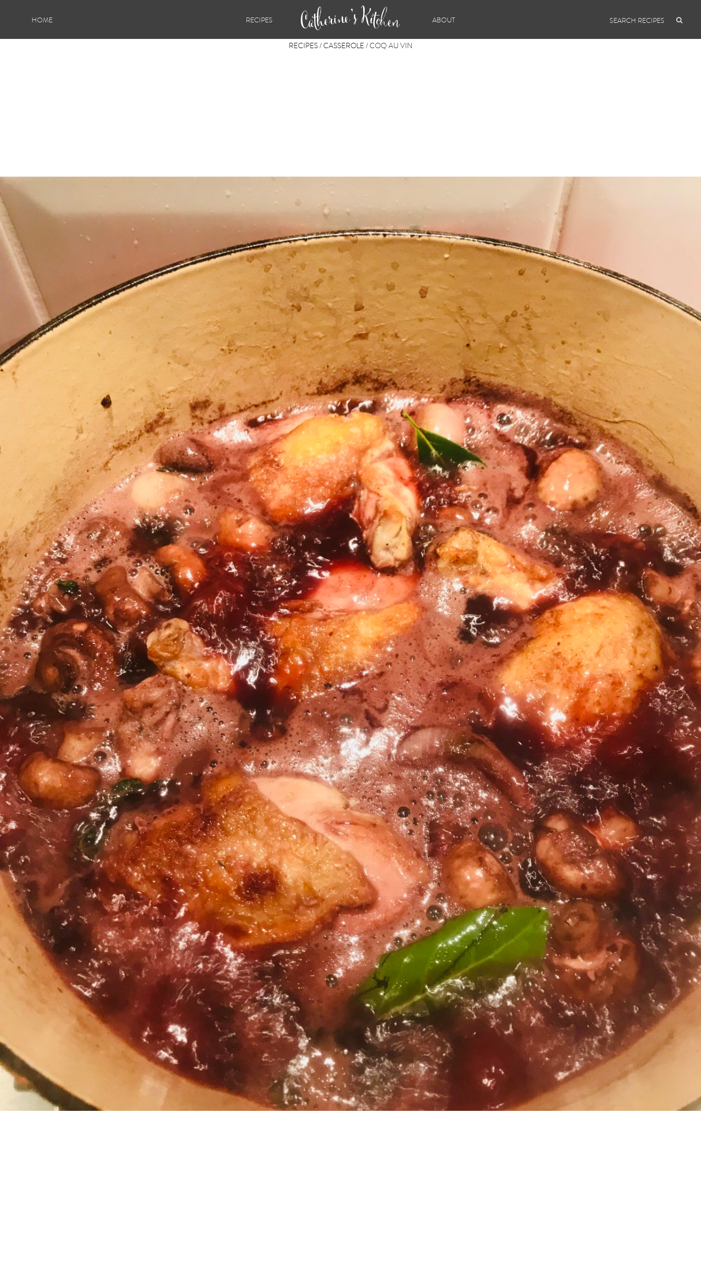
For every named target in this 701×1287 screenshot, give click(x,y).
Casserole (343, 46)
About (443, 20)
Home (42, 20)
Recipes (259, 20)
